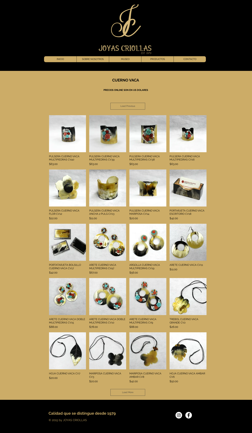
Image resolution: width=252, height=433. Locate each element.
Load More (127, 392)
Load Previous (127, 106)
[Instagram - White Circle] (179, 415)
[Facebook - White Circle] (188, 415)
